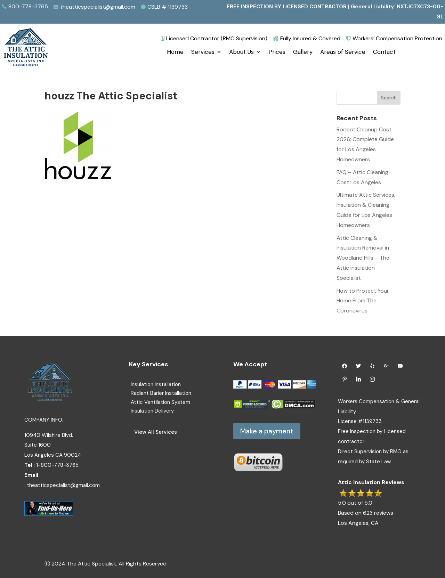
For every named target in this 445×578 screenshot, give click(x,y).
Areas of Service (342, 52)
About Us (241, 52)
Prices (276, 52)
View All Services (155, 432)
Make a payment (266, 430)
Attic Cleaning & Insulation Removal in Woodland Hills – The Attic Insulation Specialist (363, 258)
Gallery (303, 52)
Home (175, 52)
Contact (384, 52)
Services (203, 52)
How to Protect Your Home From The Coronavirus (363, 301)
